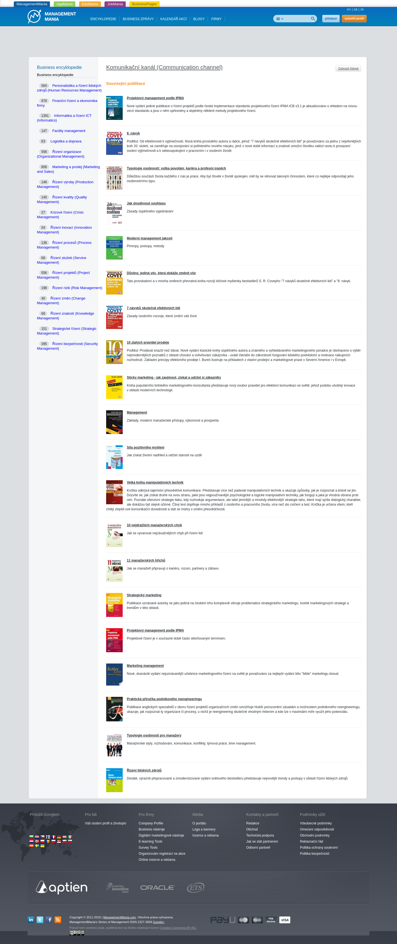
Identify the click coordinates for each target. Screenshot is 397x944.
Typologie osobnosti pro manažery (154, 735)
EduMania (90, 4)
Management (137, 412)
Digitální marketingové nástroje (161, 835)
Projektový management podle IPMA (155, 98)
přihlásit (331, 18)
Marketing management (145, 666)
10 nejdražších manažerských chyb (154, 525)
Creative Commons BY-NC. (178, 927)
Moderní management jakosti (149, 238)
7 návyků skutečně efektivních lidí (153, 308)
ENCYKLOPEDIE (103, 19)
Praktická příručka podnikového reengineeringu (164, 699)
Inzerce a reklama (205, 835)
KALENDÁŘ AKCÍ (173, 19)
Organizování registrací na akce (162, 854)
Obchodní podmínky (314, 835)
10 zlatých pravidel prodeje (148, 342)
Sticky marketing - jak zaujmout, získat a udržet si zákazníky (174, 377)
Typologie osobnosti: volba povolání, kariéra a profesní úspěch (176, 168)
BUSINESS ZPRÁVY (138, 19)
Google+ (159, 922)
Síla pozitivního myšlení (145, 447)
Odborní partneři (258, 847)
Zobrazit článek (348, 68)
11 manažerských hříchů (146, 560)
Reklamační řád (311, 841)
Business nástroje (152, 829)
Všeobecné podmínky (316, 823)
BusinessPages (144, 4)
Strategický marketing (144, 595)
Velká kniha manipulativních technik (155, 482)
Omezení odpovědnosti (317, 829)
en (349, 9)
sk (362, 9)
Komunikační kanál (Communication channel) (164, 67)
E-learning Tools (150, 841)
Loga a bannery (203, 829)
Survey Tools (148, 847)
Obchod (252, 829)
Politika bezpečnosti (314, 854)
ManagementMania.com (119, 917)
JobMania (115, 4)
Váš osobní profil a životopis (105, 823)
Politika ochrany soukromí (319, 847)
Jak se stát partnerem (262, 841)
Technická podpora (260, 835)
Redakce (252, 823)
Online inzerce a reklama (157, 860)
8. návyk (133, 133)
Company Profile (151, 823)
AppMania (65, 4)
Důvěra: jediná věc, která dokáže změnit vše (161, 273)
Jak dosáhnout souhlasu (146, 203)
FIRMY (216, 19)
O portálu (199, 823)
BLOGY (199, 19)
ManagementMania (32, 4)
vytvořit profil (354, 18)
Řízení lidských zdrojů (144, 770)
